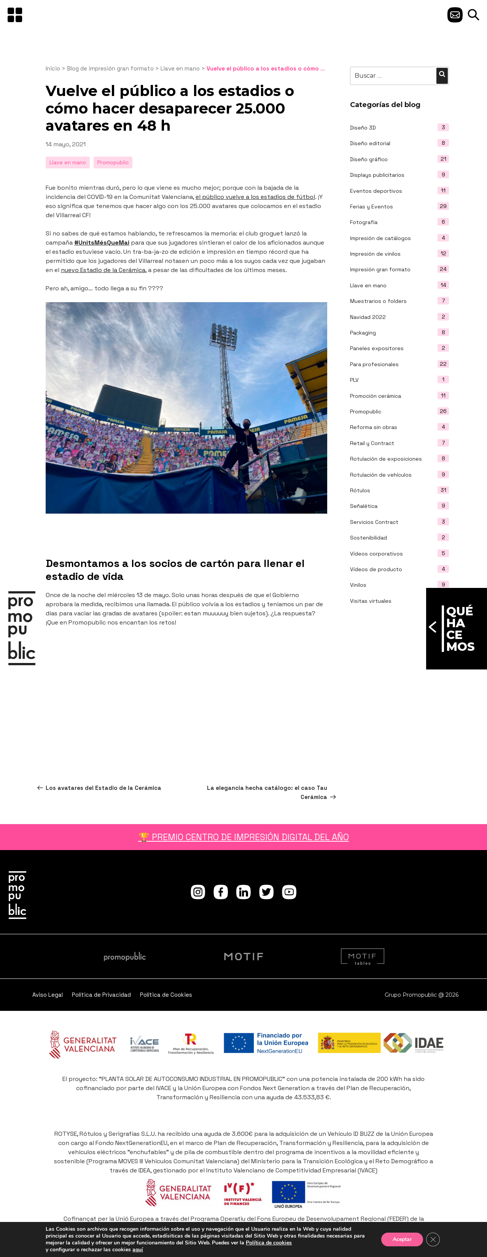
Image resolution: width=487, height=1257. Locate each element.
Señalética (363, 506)
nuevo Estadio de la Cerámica (103, 270)
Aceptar (402, 1239)
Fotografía (363, 222)
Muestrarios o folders (378, 301)
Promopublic (365, 411)
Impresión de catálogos (380, 238)
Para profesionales (374, 364)
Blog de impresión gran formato (110, 68)
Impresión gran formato (380, 269)
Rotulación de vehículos (381, 474)
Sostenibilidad (368, 537)
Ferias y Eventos (371, 206)
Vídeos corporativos (376, 553)
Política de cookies (269, 1242)
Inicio (53, 68)
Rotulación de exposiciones (386, 458)
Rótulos (360, 490)
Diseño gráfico (369, 159)
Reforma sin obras (373, 427)
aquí (137, 1249)
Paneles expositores (377, 348)
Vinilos (358, 584)
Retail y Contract (372, 443)
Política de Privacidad (101, 994)
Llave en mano (368, 285)
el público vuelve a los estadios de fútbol (255, 197)
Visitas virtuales (371, 600)
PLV (354, 379)
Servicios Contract (374, 522)
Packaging (363, 332)
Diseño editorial (370, 143)
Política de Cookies (166, 994)
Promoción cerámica (375, 395)
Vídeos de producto (376, 569)
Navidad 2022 (368, 317)
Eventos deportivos (376, 190)
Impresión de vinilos (375, 253)
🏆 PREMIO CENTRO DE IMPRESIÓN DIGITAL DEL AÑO (243, 837)
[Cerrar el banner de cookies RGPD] (433, 1239)
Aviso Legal (47, 994)
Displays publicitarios (377, 174)
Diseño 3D (363, 127)
